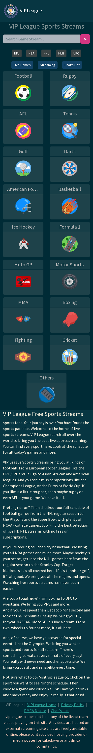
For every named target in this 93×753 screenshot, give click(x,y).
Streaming (47, 65)
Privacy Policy (72, 704)
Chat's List (72, 65)
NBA (31, 53)
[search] (42, 39)
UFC (76, 53)
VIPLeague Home (41, 704)
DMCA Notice (35, 710)
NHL (46, 53)
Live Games (22, 65)
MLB (61, 53)
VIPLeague (22, 11)
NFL (16, 53)
